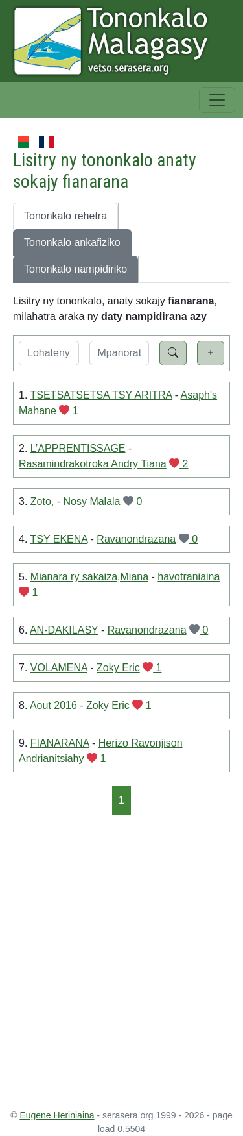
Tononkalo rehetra (65, 215)
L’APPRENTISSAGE (78, 448)
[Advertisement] (121, 955)
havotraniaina (188, 576)
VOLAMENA (58, 667)
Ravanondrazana (136, 539)
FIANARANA (59, 742)
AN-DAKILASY (64, 630)
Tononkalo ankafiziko (72, 242)
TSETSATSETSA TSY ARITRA (101, 395)
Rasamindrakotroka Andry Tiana (93, 463)
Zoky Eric (118, 667)
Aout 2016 (53, 705)
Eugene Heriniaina (56, 1115)
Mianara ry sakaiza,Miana (89, 576)
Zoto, (42, 501)
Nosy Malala (91, 501)
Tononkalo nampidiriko (75, 269)
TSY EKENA (59, 539)
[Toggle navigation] (217, 100)
